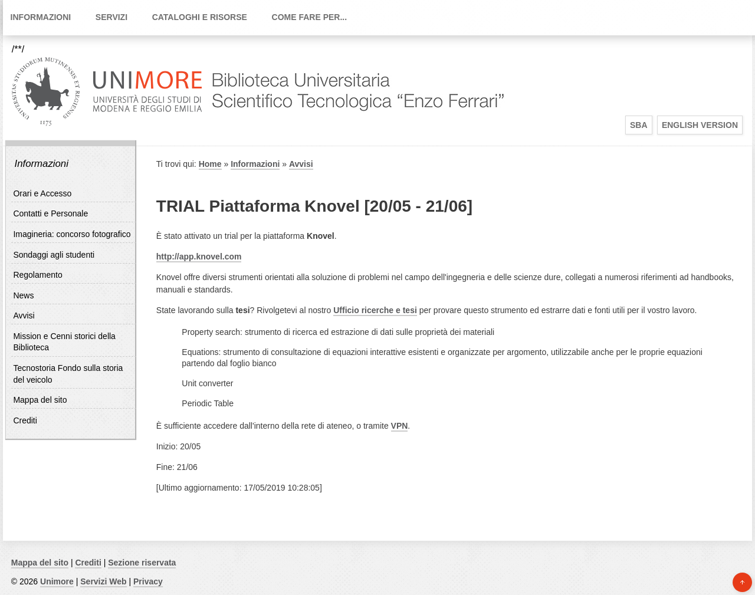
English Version (700, 125)
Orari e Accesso (42, 193)
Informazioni (41, 17)
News (23, 295)
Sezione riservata (142, 562)
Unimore (57, 581)
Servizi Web (103, 581)
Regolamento (37, 275)
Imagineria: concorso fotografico (71, 234)
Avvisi (23, 315)
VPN (399, 425)
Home (210, 164)
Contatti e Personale (50, 213)
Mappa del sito (40, 400)
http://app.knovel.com (199, 256)
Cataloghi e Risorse (199, 17)
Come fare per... (309, 17)
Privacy (148, 581)
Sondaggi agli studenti (53, 254)
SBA (639, 125)
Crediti (25, 420)
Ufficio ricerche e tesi (375, 310)
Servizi (111, 17)
